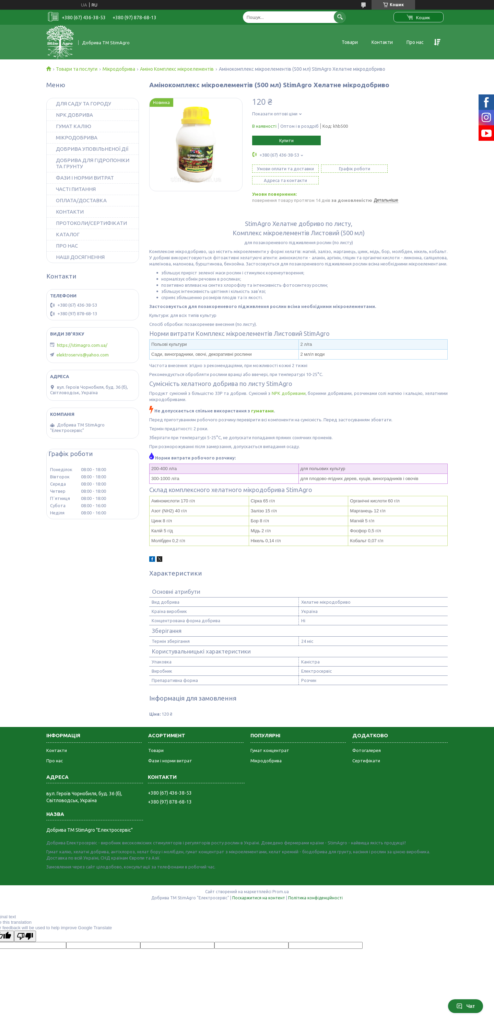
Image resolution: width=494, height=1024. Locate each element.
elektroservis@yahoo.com (83, 354)
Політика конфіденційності (315, 886)
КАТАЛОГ (68, 234)
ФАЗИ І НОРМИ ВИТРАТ (85, 178)
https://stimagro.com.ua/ (82, 345)
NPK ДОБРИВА (74, 115)
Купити (286, 140)
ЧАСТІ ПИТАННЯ (76, 189)
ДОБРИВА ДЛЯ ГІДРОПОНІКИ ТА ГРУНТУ (92, 163)
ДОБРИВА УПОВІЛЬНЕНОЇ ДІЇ (92, 149)
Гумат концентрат (269, 738)
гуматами (262, 399)
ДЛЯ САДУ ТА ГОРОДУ (83, 103)
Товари (350, 42)
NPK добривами (289, 381)
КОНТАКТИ (70, 212)
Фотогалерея (366, 738)
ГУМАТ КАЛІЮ (73, 126)
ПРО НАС (67, 246)
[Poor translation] (25, 924)
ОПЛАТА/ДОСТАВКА (81, 200)
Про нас (415, 42)
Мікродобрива (119, 69)
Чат (465, 1006)
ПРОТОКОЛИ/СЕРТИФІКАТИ (91, 223)
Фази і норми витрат (170, 749)
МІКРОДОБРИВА (76, 137)
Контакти (382, 42)
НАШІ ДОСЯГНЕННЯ (80, 257)
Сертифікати (366, 749)
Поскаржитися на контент (258, 886)
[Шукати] (340, 17)
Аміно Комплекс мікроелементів (177, 69)
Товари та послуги (76, 69)
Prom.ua (280, 880)
